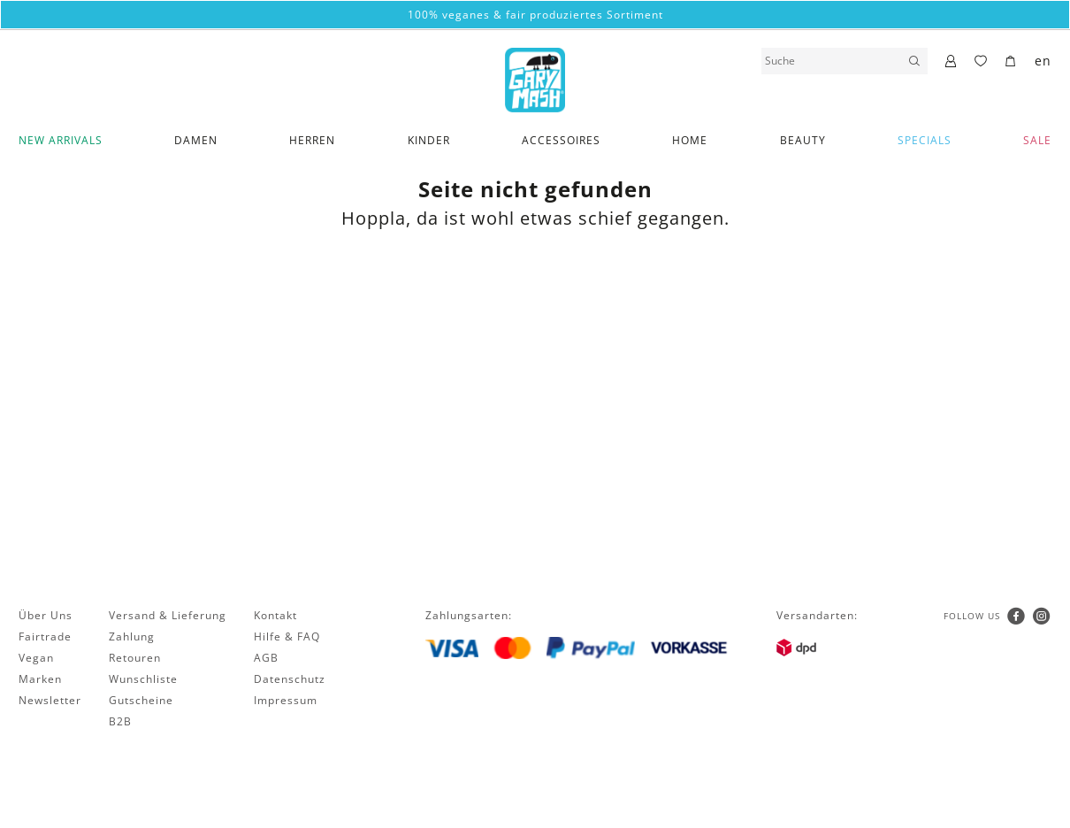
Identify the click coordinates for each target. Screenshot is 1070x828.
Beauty (803, 140)
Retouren (135, 657)
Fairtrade (45, 636)
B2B (120, 721)
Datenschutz (289, 678)
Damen (196, 140)
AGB (266, 657)
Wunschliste (143, 678)
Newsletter (50, 700)
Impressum (285, 700)
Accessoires (561, 140)
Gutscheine (141, 700)
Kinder (429, 140)
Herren (312, 140)
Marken (40, 678)
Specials (925, 140)
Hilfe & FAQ (287, 636)
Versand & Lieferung (167, 615)
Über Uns (46, 615)
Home (689, 140)
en (1043, 60)
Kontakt (275, 615)
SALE (1037, 140)
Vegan (36, 657)
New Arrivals (61, 140)
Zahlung (132, 636)
